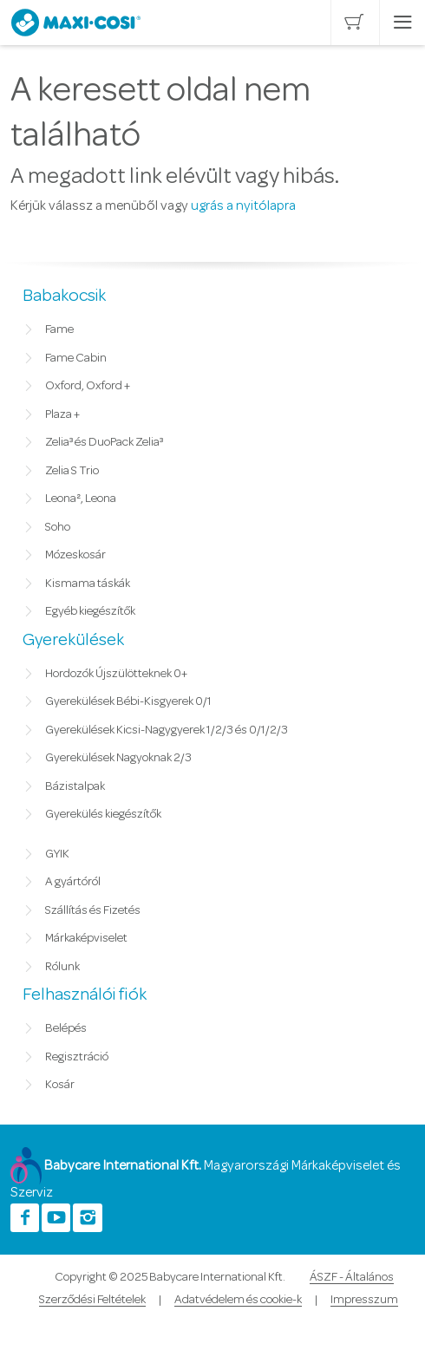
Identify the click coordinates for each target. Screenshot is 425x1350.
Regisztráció (76, 1057)
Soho (57, 527)
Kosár (60, 1085)
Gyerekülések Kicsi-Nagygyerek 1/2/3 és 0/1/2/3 (166, 730)
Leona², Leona (80, 498)
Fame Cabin (76, 358)
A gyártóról (73, 882)
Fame (59, 329)
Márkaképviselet (86, 938)
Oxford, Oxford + (87, 386)
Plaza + (62, 414)
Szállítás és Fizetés (93, 910)
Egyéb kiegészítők (90, 611)
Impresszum (364, 1300)
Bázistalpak (75, 786)
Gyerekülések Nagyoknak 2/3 (118, 758)
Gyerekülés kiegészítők (103, 814)
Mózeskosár (75, 555)
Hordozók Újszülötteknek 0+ (116, 674)
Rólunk (62, 967)
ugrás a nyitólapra (243, 205)
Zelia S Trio (72, 471)
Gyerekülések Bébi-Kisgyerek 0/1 (128, 701)
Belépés (66, 1028)
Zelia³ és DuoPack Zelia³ (104, 442)
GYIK (57, 854)
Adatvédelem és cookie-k (238, 1300)
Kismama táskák (87, 583)
